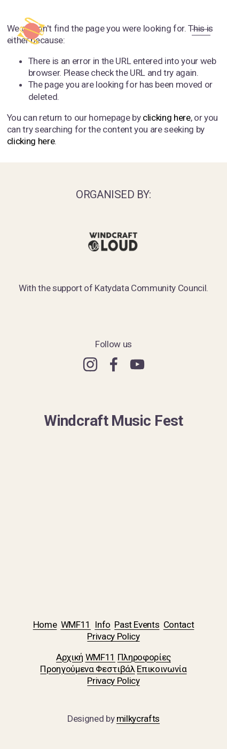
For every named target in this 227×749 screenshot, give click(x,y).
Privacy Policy (113, 636)
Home (45, 624)
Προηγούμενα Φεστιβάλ (87, 669)
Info (103, 624)
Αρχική (69, 657)
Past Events (136, 624)
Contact (178, 624)
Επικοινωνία (161, 669)
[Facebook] (113, 364)
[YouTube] (137, 364)
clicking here (167, 117)
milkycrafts (138, 718)
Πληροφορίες (144, 657)
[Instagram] (90, 364)
